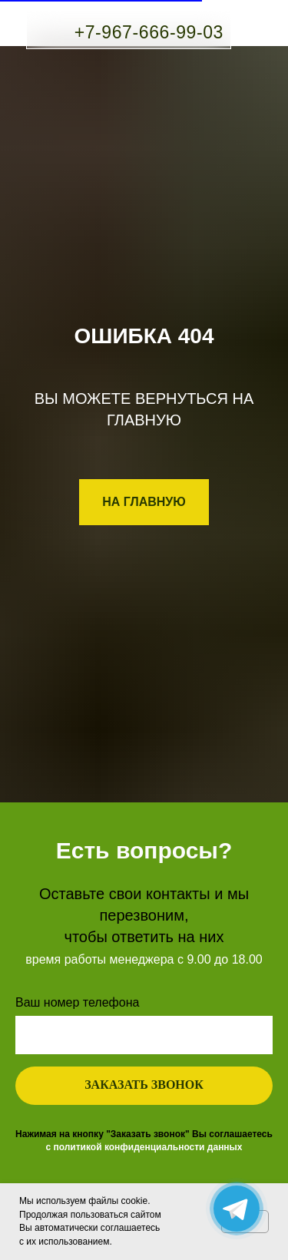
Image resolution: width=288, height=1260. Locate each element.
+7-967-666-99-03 (148, 32)
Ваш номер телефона (77, 1002)
